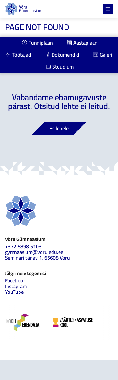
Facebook (15, 280)
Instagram (16, 286)
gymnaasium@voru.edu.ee (34, 252)
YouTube (14, 292)
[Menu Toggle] (108, 9)
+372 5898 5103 (23, 246)
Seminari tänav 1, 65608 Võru (37, 257)
